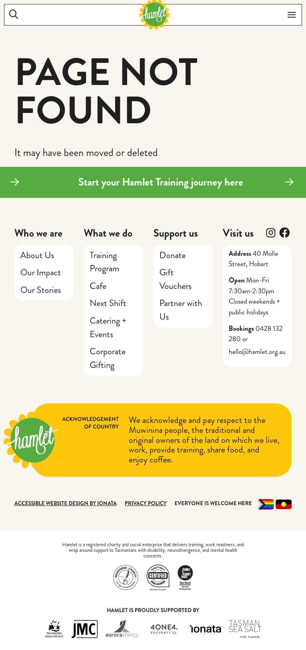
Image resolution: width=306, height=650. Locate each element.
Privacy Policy (146, 503)
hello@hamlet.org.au (257, 352)
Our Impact (40, 272)
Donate (172, 255)
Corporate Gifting (108, 358)
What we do (108, 233)
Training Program (104, 262)
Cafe (98, 286)
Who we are (38, 233)
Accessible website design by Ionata (65, 503)
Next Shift (108, 303)
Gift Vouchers (175, 279)
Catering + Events (108, 327)
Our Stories (40, 290)
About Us (37, 255)
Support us (175, 233)
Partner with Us (180, 310)
